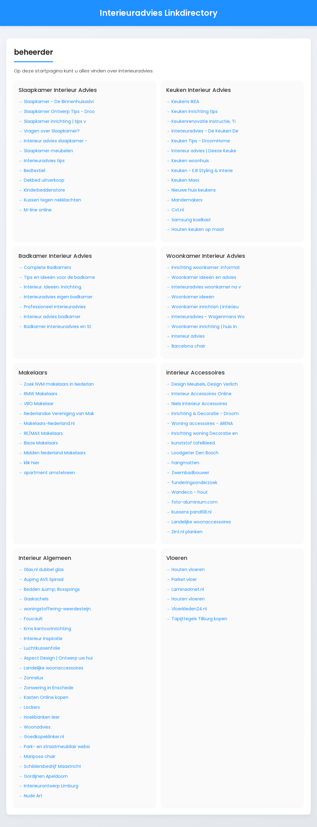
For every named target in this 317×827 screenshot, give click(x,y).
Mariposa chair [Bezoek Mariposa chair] (39, 756)
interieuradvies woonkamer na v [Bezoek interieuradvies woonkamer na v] (206, 287)
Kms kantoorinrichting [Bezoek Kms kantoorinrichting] (47, 629)
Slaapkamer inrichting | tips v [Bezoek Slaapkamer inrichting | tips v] (55, 121)
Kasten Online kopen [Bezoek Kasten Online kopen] (46, 697)
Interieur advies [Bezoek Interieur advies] (188, 336)
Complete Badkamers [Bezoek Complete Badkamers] (47, 267)
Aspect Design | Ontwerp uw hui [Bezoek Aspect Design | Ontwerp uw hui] (58, 658)
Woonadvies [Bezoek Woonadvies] (37, 727)
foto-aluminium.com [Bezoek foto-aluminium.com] (195, 502)
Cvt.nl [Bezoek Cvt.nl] (178, 210)
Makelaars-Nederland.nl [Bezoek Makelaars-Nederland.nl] (49, 423)
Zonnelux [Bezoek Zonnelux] (33, 678)
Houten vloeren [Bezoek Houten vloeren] (188, 569)
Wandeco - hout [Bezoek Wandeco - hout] (190, 492)
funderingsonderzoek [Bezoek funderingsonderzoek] (194, 482)
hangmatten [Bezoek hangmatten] (185, 463)
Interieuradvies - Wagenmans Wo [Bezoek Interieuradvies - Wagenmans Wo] (208, 317)
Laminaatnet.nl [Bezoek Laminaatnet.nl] (188, 589)
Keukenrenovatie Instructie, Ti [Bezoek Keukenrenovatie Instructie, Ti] (204, 121)
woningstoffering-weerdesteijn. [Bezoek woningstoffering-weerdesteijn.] (58, 609)
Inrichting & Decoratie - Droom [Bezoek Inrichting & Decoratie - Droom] (205, 413)
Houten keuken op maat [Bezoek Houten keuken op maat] (198, 229)
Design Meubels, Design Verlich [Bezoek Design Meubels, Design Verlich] (205, 384)
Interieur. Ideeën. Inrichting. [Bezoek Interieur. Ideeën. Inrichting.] (53, 287)
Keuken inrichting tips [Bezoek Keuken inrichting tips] (195, 111)
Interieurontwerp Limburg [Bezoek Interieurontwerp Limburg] (51, 786)
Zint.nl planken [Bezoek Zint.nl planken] (187, 532)
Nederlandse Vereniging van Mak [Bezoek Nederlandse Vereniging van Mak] (59, 413)
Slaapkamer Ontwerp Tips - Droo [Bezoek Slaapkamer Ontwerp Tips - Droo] (59, 111)
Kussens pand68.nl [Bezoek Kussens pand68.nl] (191, 512)
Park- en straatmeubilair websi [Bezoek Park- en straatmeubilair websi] (57, 746)
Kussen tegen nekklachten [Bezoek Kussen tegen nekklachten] (52, 200)
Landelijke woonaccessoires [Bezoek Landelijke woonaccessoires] (201, 522)
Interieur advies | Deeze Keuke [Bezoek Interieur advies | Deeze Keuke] (204, 151)
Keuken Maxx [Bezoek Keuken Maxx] (185, 180)
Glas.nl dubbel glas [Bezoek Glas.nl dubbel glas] (44, 569)
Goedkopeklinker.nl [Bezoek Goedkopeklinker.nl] (44, 737)
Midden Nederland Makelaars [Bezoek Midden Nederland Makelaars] (55, 453)
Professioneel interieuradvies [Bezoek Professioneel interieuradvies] (55, 307)
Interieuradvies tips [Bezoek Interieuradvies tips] (44, 161)
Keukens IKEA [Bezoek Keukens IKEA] (185, 101)
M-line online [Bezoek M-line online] (38, 210)
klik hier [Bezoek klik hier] (31, 463)
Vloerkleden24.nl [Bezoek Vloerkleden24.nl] (189, 609)
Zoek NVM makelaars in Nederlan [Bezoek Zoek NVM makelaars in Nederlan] (59, 384)
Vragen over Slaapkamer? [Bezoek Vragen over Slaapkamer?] (52, 131)
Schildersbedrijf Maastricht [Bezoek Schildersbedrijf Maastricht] (52, 766)
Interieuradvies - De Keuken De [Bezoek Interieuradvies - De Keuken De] (205, 131)
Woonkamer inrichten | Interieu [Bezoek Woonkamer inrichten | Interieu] (205, 307)
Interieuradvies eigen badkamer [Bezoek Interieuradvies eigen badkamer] (58, 297)
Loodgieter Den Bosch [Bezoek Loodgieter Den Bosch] (195, 453)
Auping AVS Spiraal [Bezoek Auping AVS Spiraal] (43, 579)
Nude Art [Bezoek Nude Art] (33, 796)
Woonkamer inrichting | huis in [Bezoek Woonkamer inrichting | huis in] (204, 326)
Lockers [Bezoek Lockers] (32, 707)
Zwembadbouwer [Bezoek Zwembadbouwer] (190, 473)
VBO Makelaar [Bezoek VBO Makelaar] (39, 404)
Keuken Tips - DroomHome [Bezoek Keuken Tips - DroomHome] (201, 141)
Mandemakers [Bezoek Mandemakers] (187, 200)
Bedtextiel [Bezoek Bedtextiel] (34, 170)
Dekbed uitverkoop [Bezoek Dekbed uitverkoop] (44, 180)
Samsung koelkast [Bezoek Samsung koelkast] (191, 220)
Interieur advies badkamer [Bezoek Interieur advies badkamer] (52, 317)
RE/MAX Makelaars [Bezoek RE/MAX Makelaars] (43, 433)
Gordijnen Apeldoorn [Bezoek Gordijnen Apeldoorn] (46, 776)
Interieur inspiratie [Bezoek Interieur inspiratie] (43, 638)
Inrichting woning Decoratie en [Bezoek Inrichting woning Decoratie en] (205, 433)
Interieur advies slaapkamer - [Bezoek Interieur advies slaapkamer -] (55, 141)
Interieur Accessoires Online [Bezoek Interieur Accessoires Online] (202, 394)
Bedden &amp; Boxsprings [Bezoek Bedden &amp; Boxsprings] (52, 589)
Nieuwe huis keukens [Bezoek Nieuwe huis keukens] (194, 190)
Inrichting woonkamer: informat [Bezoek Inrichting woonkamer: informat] (206, 267)
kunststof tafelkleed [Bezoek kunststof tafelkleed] (193, 443)
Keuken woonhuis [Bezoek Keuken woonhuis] (190, 161)
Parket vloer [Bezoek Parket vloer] (184, 579)
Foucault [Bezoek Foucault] (33, 619)
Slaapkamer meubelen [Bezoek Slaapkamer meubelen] (48, 151)
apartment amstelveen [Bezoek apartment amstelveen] (49, 473)
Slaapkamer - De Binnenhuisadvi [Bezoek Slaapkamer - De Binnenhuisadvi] (59, 101)
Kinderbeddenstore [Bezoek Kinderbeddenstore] (44, 190)
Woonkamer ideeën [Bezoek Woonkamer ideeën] (193, 297)
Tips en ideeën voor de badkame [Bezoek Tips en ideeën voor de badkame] (59, 277)
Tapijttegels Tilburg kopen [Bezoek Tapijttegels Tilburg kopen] (199, 619)
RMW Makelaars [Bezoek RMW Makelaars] (40, 394)
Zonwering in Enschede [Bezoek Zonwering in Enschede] (48, 688)
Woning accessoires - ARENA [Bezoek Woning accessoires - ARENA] (202, 423)
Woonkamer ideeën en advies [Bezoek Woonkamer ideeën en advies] (204, 277)
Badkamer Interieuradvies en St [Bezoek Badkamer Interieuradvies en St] (57, 326)
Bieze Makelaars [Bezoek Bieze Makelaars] (41, 443)
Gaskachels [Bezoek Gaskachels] (36, 599)
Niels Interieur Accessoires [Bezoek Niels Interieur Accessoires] (199, 404)
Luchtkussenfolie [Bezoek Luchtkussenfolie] (42, 648)
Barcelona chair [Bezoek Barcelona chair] (188, 346)
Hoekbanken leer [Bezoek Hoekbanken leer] (42, 717)
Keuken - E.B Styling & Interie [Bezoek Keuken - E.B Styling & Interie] (202, 170)
